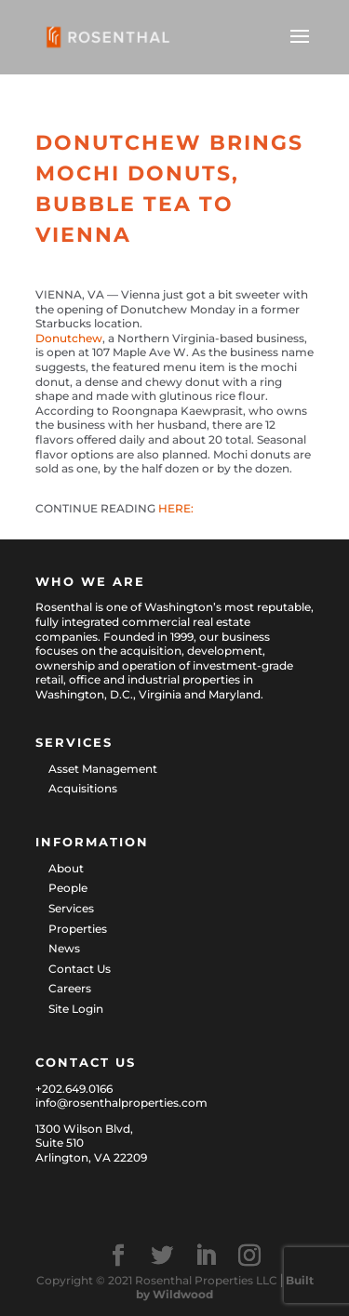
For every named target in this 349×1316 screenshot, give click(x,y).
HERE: (176, 508)
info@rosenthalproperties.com (121, 1103)
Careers (69, 988)
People (67, 888)
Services (71, 908)
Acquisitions (82, 788)
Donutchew (68, 338)
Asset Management (102, 769)
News (64, 948)
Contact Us (79, 969)
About (66, 868)
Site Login (75, 1009)
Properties (77, 929)
